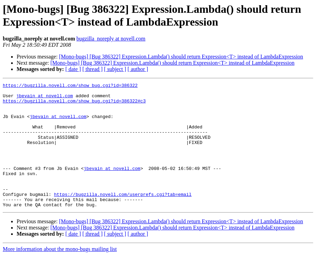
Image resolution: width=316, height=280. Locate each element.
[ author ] (138, 69)
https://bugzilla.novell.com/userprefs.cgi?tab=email (123, 217)
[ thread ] (92, 69)
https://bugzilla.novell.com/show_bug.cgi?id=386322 (70, 86)
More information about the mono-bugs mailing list (60, 274)
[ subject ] (115, 69)
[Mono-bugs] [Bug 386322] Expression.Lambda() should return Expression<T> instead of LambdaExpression (181, 57)
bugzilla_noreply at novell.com (111, 39)
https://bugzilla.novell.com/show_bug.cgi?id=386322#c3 (74, 105)
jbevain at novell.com (44, 99)
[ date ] (73, 69)
